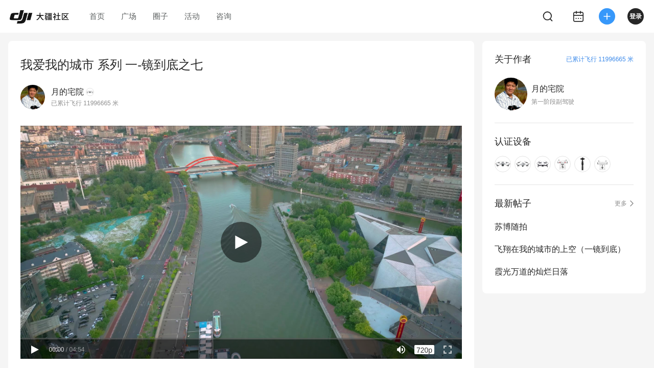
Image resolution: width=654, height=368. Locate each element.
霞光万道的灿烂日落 (531, 271)
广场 (128, 16)
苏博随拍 (511, 226)
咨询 (223, 16)
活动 (192, 16)
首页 (97, 16)
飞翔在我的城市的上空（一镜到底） (560, 249)
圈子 (160, 16)
